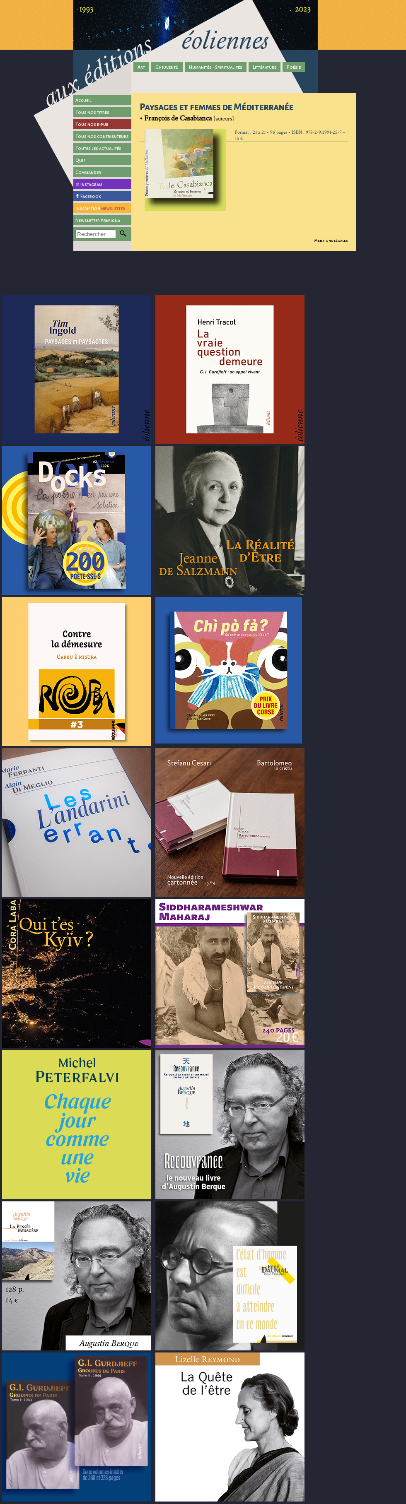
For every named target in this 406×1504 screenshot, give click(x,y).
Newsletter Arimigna (97, 220)
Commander (88, 172)
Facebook (90, 196)
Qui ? (80, 160)
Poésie (294, 67)
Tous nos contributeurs (102, 136)
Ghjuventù (167, 67)
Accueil (83, 100)
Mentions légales (331, 240)
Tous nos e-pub (92, 124)
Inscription (100, 208)
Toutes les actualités (98, 148)
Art (141, 67)
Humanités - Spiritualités (215, 67)
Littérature (264, 67)
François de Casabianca (178, 118)
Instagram (91, 184)
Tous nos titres (92, 112)
